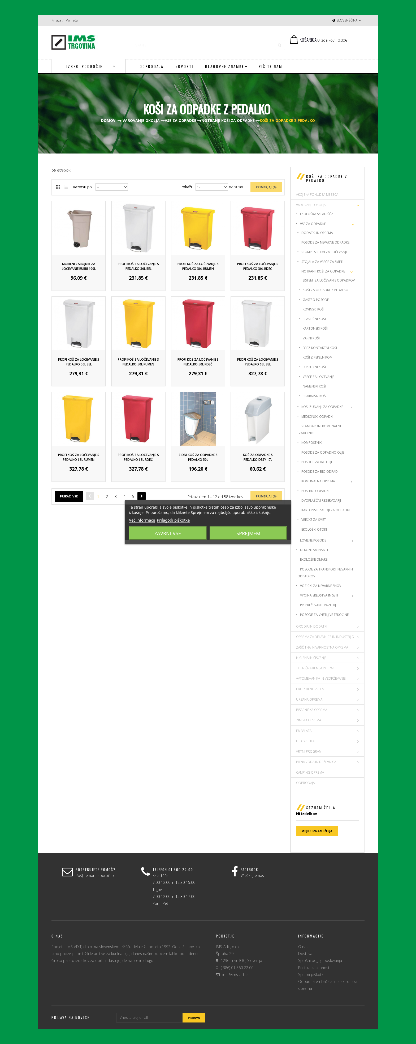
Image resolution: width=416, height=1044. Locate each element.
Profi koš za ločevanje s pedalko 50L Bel (78, 362)
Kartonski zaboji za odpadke (325, 510)
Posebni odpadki (315, 491)
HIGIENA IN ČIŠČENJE (311, 657)
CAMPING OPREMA (310, 772)
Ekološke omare (313, 559)
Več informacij (142, 519)
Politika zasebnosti (314, 967)
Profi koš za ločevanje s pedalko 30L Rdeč (257, 266)
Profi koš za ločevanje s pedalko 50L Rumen (138, 362)
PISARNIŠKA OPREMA (311, 710)
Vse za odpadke (313, 223)
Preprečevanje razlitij (318, 605)
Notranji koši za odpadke (323, 271)
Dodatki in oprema (317, 233)
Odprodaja (305, 783)
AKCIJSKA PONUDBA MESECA (317, 194)
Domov (108, 120)
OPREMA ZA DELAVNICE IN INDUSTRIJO (325, 636)
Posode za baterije (317, 462)
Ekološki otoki (314, 529)
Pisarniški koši (315, 396)
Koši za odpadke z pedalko (325, 290)
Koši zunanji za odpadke (322, 406)
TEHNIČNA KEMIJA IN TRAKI (315, 668)
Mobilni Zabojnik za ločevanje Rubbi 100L (79, 266)
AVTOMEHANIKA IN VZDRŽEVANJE (321, 678)
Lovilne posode (313, 540)
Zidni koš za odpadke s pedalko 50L (198, 457)
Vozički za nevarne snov (320, 585)
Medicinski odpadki (317, 416)
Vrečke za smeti (314, 519)
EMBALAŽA (303, 730)
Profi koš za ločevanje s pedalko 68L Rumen (78, 457)
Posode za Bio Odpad (319, 471)
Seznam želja (321, 807)
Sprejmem (248, 533)
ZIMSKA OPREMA (308, 720)
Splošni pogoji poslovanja (320, 960)
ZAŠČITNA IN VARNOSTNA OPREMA (322, 647)
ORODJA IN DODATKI (311, 626)
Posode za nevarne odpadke (325, 242)
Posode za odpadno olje (322, 452)
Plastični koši (314, 319)
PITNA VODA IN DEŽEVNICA (316, 762)
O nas (303, 946)
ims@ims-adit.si (235, 974)
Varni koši (311, 338)
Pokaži (186, 186)
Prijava (56, 20)
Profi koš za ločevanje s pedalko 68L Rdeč (138, 457)
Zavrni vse (167, 533)
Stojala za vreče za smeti (322, 261)
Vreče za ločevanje (318, 376)
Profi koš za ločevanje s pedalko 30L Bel (138, 266)
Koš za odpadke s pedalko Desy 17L (258, 457)
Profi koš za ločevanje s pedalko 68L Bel (257, 362)
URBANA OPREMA (309, 699)
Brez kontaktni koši (320, 348)
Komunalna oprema (318, 481)
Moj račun (73, 20)
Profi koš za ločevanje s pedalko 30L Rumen (198, 266)
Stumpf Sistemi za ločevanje (324, 252)
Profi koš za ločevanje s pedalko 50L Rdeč (198, 362)
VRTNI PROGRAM (309, 751)
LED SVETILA (305, 741)
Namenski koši (314, 386)
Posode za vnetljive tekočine (324, 614)
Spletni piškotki (311, 974)
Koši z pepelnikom (317, 357)
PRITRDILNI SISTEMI (310, 689)
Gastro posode (316, 299)
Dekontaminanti (314, 550)
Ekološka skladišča (316, 214)
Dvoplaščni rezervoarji (321, 500)
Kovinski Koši (313, 309)
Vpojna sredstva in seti (319, 595)
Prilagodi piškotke (173, 519)
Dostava (305, 953)
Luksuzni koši (314, 367)
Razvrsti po (82, 186)
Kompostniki (311, 442)
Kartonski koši (315, 328)
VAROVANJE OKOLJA (311, 205)
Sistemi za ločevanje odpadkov (329, 280)
